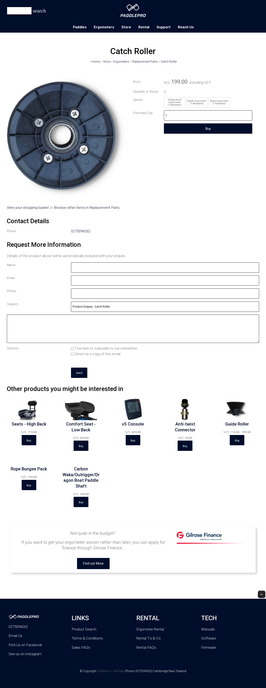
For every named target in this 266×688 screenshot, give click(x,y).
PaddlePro (104, 671)
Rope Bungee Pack (29, 468)
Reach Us (186, 27)
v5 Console (133, 424)
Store (126, 27)
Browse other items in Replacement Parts (87, 207)
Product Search (84, 629)
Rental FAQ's (146, 647)
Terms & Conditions (87, 638)
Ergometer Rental (150, 629)
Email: (11, 278)
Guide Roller (237, 424)
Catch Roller (169, 61)
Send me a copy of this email (95, 354)
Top (261, 594)
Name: (11, 265)
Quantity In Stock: (146, 92)
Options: (13, 348)
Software (208, 638)
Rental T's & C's (148, 638)
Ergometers (104, 27)
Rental (143, 27)
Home (96, 61)
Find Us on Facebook (25, 645)
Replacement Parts (145, 61)
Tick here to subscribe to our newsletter (104, 348)
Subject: (13, 304)
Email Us (15, 635)
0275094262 (80, 231)
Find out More (93, 563)
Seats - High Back (29, 424)
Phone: (12, 231)
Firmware (208, 647)
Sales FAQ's (81, 647)
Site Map (119, 671)
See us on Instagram (25, 654)
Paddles (79, 27)
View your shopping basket (28, 207)
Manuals (208, 629)
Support (164, 27)
